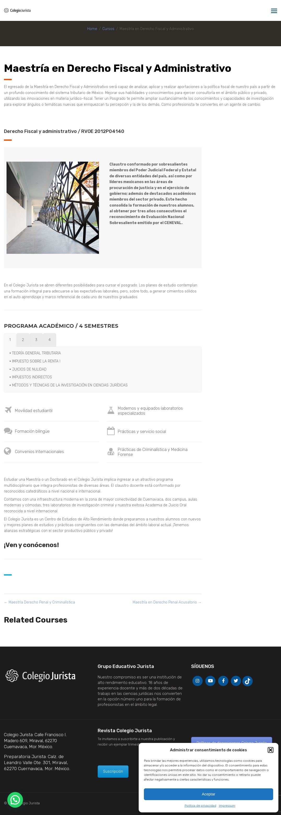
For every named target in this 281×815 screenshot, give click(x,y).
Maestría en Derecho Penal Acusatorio (167, 602)
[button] (270, 750)
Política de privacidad (200, 805)
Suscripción (113, 771)
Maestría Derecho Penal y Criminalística (39, 602)
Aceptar (208, 794)
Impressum (227, 805)
